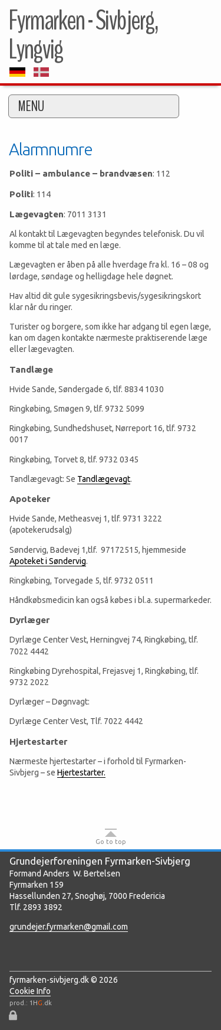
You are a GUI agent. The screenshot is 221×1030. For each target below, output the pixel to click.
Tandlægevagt (103, 479)
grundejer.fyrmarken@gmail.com (68, 926)
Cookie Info (30, 991)
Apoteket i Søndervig (47, 561)
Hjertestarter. (81, 772)
